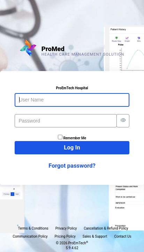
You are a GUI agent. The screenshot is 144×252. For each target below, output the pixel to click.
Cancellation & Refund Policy (106, 228)
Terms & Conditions (33, 228)
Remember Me (74, 138)
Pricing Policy (65, 236)
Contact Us (122, 236)
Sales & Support (95, 236)
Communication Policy (30, 236)
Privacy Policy (66, 228)
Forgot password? (72, 165)
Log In (72, 147)
